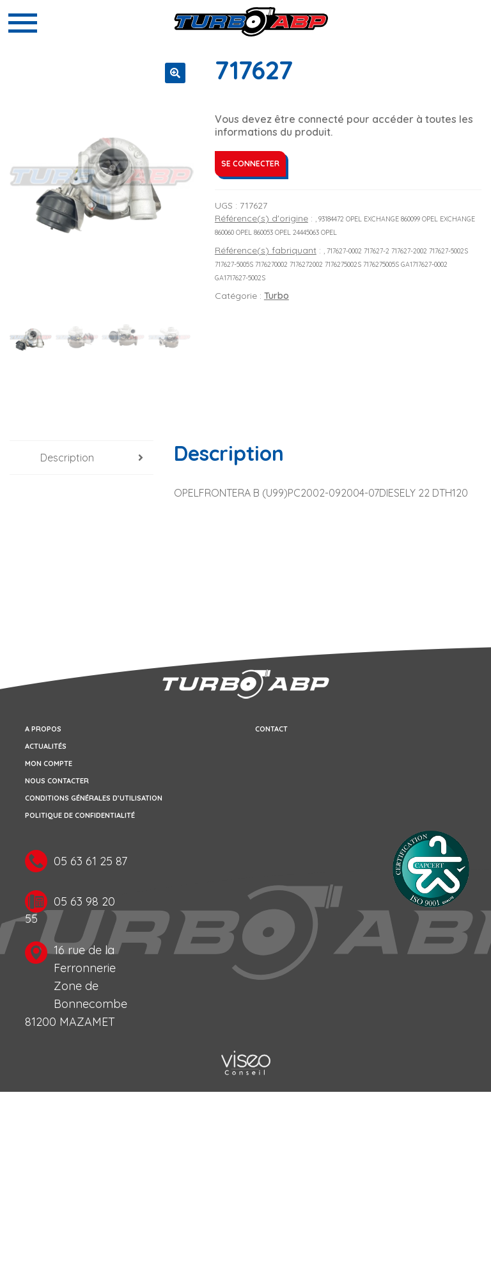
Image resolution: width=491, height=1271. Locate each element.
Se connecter (250, 163)
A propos (43, 728)
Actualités (45, 746)
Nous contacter (57, 780)
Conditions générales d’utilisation (93, 798)
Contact (271, 728)
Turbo (276, 295)
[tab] (81, 458)
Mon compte (48, 763)
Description (67, 457)
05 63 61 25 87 (90, 861)
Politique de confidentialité (80, 815)
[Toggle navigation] (22, 23)
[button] (175, 73)
